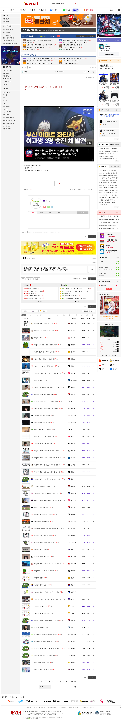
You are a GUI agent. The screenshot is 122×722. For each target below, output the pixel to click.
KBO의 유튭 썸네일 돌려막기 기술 (45, 641)
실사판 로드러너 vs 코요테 (43, 486)
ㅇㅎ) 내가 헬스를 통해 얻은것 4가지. (45, 345)
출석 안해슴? (39, 337)
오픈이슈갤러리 (92, 67)
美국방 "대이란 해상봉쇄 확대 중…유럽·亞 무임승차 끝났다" (52, 465)
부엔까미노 (73, 415)
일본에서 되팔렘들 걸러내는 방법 (44, 542)
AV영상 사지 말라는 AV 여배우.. (44, 571)
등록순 (28, 258)
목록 (86, 77)
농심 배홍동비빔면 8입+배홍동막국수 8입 (109, 216)
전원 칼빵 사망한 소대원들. (43, 535)
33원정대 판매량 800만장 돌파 (44, 359)
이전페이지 (77, 279)
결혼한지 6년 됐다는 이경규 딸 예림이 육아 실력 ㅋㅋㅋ (51, 458)
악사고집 (72, 627)
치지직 (5, 95)
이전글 (36, 279)
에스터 (72, 436)
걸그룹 (5, 100)
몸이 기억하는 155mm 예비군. (44, 443)
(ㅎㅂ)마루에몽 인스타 (41, 662)
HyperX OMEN (7, 112)
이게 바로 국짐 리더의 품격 (43, 669)
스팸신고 (84, 189)
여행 (4, 103)
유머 (46, 315)
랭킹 (50, 212)
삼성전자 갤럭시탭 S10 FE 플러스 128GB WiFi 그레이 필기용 (109, 222)
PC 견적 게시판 (7, 81)
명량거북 (72, 394)
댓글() (91, 77)
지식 (70, 315)
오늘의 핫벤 (6, 73)
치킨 (71, 401)
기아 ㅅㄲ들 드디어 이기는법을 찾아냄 (46, 634)
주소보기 (24, 67)
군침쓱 (72, 578)
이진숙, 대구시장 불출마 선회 (43, 394)
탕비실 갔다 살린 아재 (41, 585)
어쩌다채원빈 (39, 627)
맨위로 (84, 279)
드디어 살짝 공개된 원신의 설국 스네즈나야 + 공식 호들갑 (51, 563)
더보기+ (56, 285)
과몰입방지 (73, 359)
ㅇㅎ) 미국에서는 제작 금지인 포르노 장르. (47, 387)
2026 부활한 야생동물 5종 (42, 429)
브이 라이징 (6, 114)
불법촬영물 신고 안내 (73, 707)
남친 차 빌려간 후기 (41, 606)
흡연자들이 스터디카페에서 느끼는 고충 (46, 620)
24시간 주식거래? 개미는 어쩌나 (44, 352)
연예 (39, 315)
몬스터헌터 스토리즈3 (9, 120)
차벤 (4, 97)
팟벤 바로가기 (6, 92)
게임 (64, 315)
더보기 (52, 207)
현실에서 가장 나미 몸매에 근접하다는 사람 (47, 500)
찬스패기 (72, 352)
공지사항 (92, 707)
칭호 (59, 212)
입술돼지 (72, 662)
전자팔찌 (72, 345)
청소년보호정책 (62, 707)
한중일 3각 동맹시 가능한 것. (43, 514)
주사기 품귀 (39, 380)
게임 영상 (5, 109)
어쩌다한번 (73, 500)
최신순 (33, 258)
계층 (81, 315)
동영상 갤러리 (6, 32)
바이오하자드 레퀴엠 (8, 123)
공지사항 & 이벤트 (8, 29)
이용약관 (43, 707)
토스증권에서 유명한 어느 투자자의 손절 (46, 592)
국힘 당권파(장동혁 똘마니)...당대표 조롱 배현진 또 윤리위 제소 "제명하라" (56, 599)
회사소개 (29, 707)
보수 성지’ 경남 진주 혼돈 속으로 (44, 655)
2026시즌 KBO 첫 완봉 (42, 507)
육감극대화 (73, 493)
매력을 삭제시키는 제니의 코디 (44, 323)
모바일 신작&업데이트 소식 (10, 43)
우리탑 (25, 72)
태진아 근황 (39, 578)
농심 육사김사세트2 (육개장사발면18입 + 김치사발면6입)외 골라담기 (109, 225)
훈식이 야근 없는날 (41, 549)
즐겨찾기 (43, 311)
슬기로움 (72, 330)
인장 (33, 212)
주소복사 (24, 232)
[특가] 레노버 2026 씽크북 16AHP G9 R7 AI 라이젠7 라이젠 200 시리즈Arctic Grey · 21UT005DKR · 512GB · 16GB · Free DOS (109, 219)
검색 (75, 687)
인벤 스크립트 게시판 (8, 40)
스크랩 (73, 189)
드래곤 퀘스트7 (7, 126)
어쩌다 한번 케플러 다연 (42, 556)
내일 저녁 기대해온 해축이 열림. (44, 436)
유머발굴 (72, 458)
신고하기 (78, 189)
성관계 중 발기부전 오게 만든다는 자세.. (46, 408)
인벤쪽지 (44, 207)
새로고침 (94, 258)
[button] (38, 301)
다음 (75, 681)
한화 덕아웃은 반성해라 (42, 521)
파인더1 (72, 373)
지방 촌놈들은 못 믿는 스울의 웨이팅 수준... (47, 472)
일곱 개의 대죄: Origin (8, 117)
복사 (30, 67)
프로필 (41, 212)
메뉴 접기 (82, 212)
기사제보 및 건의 (7, 35)
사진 (75, 315)
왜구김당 (72, 549)
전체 (24, 315)
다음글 (29, 279)
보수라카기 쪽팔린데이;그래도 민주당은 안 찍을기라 (50, 648)
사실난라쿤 (73, 337)
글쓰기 (92, 306)
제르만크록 (73, 323)
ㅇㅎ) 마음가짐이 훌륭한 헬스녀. (44, 366)
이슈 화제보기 (90, 36)
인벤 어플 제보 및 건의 (9, 38)
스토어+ (117, 60)
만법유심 (72, 641)
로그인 (111, 10)
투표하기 (109, 288)
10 (72, 681)
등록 (91, 269)
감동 (87, 315)
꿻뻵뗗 (72, 669)
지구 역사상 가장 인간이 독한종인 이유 (46, 401)
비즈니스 (36, 707)
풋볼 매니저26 (7, 128)
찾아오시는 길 (84, 707)
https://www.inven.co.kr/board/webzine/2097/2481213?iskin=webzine (44, 232)
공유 (69, 189)
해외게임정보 (6, 106)
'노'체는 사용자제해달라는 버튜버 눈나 (46, 493)
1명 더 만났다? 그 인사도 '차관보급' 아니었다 (48, 528)
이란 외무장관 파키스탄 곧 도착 (44, 330)
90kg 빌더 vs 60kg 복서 (42, 422)
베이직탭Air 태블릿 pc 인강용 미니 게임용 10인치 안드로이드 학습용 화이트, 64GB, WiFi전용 (109, 228)
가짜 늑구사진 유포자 (41, 613)
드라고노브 (73, 634)
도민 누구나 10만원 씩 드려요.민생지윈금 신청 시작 (49, 479)
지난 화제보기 (80, 36)
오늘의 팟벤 (6, 76)
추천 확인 (90, 189)
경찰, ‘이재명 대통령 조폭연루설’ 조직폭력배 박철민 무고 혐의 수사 (54, 373)
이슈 (31, 315)
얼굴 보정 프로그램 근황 (42, 415)
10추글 (36, 311)
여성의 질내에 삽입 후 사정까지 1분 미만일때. (48, 450)
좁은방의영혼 (74, 380)
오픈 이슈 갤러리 (7, 70)
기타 (93, 315)
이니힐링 (48, 207)
